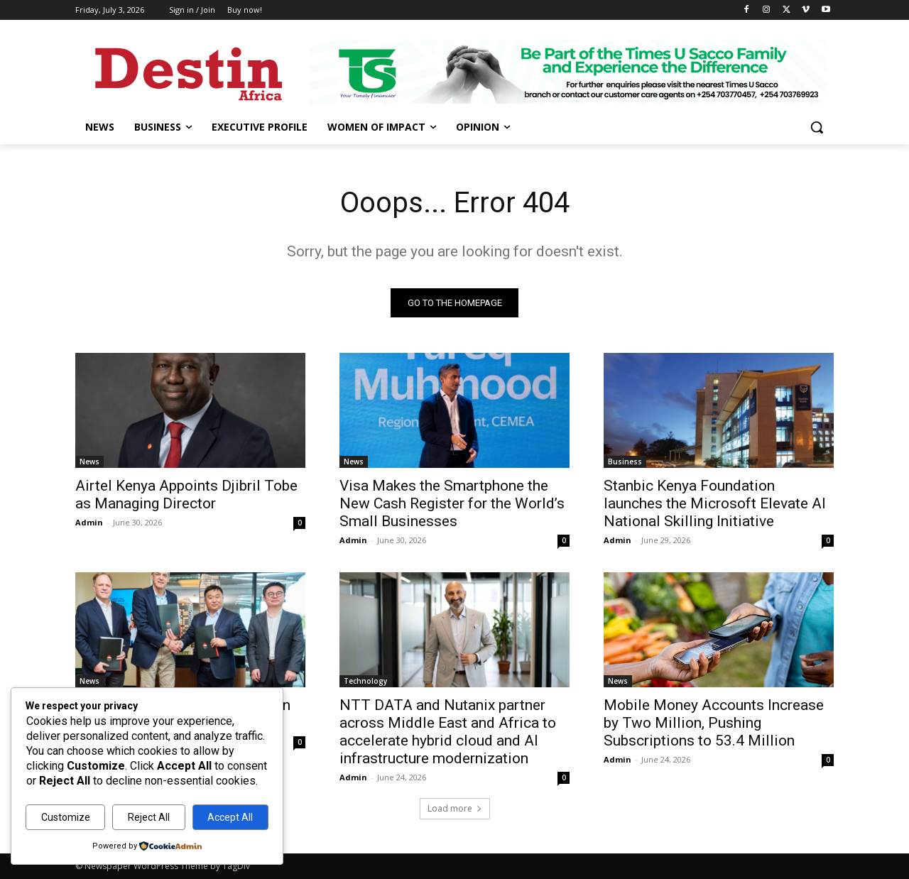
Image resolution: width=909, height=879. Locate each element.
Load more (455, 808)
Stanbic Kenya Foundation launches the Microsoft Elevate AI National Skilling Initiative (715, 503)
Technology (365, 681)
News (89, 461)
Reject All (149, 817)
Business (625, 461)
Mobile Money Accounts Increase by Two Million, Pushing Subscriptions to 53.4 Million (714, 723)
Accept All (230, 817)
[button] (817, 127)
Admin (89, 522)
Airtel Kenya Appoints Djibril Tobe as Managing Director (186, 494)
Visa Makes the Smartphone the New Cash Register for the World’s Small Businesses (452, 503)
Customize (65, 817)
